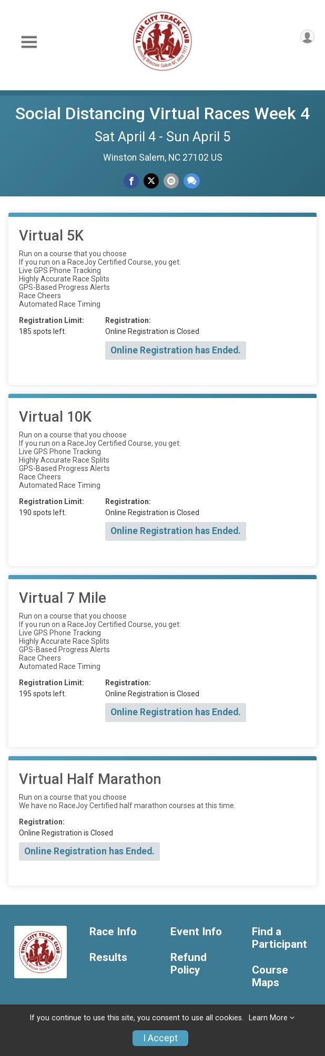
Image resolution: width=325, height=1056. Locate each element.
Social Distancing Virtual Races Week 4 (162, 113)
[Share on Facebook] (131, 181)
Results (108, 958)
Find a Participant (279, 938)
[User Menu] (307, 36)
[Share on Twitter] (151, 181)
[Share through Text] (192, 181)
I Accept (160, 1038)
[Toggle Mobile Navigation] (28, 42)
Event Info (196, 932)
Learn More (268, 1017)
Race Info (113, 932)
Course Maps (270, 976)
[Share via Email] (171, 181)
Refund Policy (188, 964)
